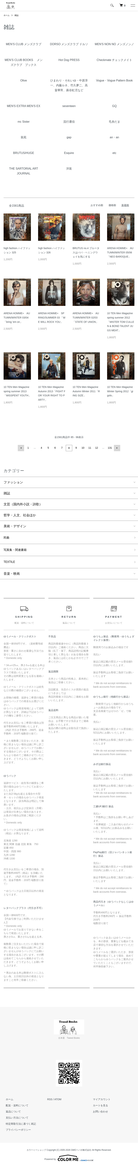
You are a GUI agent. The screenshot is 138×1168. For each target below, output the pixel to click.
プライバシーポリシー (16, 1131)
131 (109, 447)
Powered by (68, 1159)
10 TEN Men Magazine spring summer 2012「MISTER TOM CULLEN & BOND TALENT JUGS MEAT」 (120, 322)
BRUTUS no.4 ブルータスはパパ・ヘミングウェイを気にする (86, 252)
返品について (11, 1113)
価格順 (112, 205)
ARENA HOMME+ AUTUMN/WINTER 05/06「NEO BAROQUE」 (120, 252)
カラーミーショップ (36, 1151)
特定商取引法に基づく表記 (19, 1125)
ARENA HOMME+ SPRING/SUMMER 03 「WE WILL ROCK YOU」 (51, 317)
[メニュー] (132, 5)
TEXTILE (10, 563)
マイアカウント (99, 1100)
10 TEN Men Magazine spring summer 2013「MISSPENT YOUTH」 (17, 391)
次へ (116, 448)
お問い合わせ (98, 1113)
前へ (21, 448)
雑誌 (17, 15)
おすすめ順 (97, 205)
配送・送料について (15, 1107)
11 (89, 447)
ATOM (57, 1100)
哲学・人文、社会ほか (20, 514)
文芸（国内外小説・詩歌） (23, 504)
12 (96, 447)
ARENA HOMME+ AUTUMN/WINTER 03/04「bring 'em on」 (17, 317)
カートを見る (98, 1107)
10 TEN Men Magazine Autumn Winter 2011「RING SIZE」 (86, 391)
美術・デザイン (15, 525)
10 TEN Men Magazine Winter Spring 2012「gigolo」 (120, 391)
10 (82, 447)
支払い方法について (15, 1119)
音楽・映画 (12, 575)
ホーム (7, 15)
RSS (49, 1100)
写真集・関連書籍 (16, 550)
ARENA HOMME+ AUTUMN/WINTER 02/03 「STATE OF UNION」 (86, 317)
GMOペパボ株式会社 (81, 1151)
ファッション (13, 482)
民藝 (7, 537)
